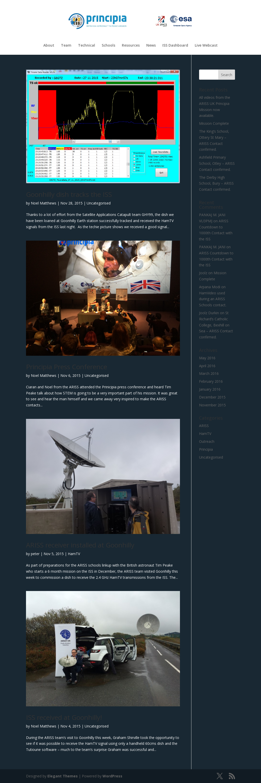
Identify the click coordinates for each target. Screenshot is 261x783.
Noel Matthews (43, 203)
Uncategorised (99, 203)
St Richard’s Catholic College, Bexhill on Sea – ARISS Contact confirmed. (216, 324)
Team (66, 46)
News (151, 46)
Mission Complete (214, 123)
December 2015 (212, 397)
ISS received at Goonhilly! (64, 717)
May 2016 (207, 357)
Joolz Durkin (209, 312)
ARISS (204, 425)
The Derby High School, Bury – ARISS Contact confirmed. (216, 183)
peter (35, 553)
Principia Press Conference (66, 366)
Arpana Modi (209, 286)
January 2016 (209, 389)
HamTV (74, 553)
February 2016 (211, 381)
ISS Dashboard (175, 46)
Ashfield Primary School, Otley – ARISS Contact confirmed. (217, 163)
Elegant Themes (62, 776)
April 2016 (207, 365)
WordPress (112, 776)
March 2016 (209, 373)
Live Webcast (206, 46)
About (48, 46)
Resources (131, 46)
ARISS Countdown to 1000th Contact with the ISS (216, 259)
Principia (206, 449)
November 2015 (212, 405)
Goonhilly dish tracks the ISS (69, 194)
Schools (108, 46)
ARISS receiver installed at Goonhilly (80, 545)
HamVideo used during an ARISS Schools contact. (212, 299)
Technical (86, 46)
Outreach (206, 441)
